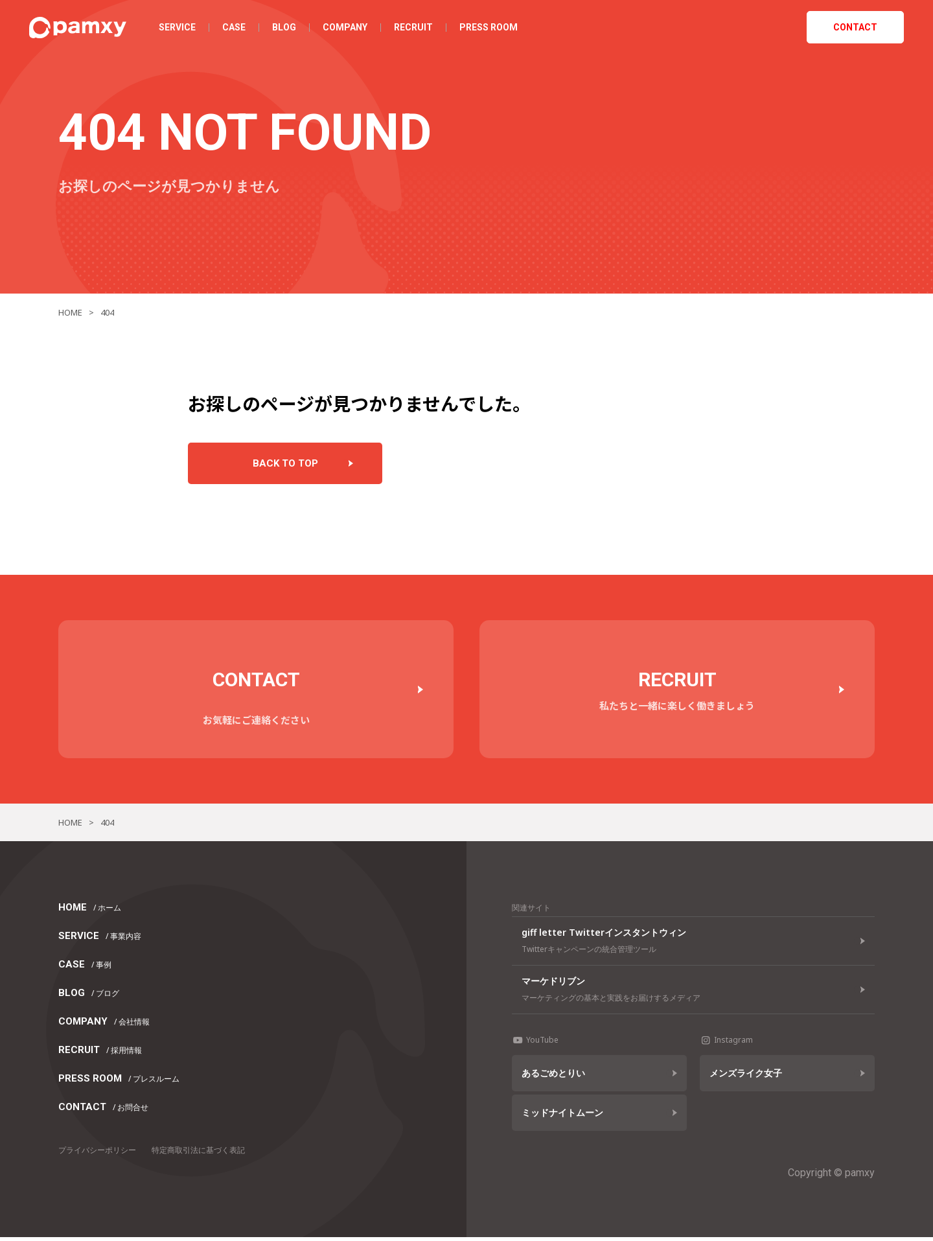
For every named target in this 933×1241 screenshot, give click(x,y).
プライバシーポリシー (97, 1153)
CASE (237, 29)
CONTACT (852, 29)
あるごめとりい (553, 1077)
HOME (89, 911)
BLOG (287, 29)
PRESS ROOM (492, 29)
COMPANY (348, 29)
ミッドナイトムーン (562, 1116)
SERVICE (180, 29)
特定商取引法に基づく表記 (198, 1153)
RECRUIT (416, 29)
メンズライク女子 (745, 1077)
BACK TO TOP (285, 465)
